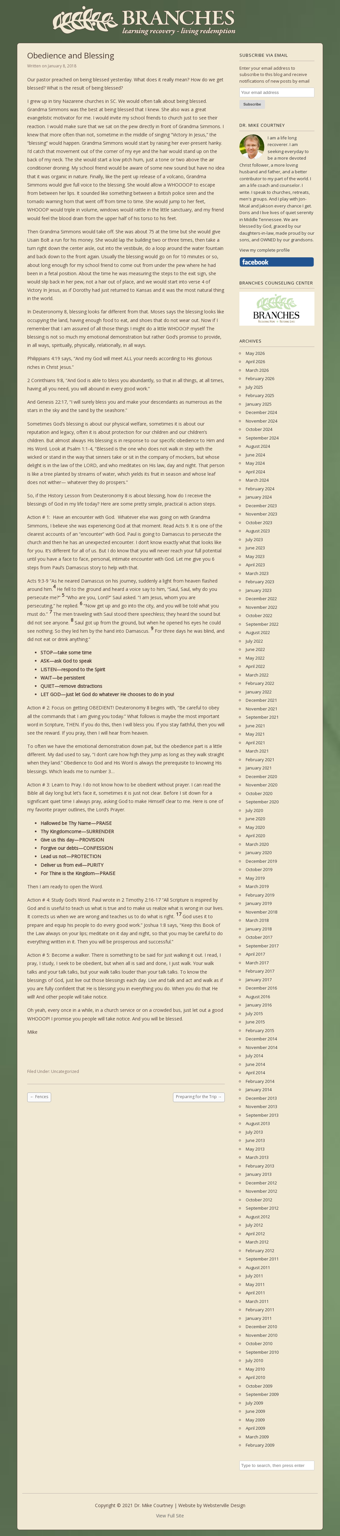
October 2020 (259, 793)
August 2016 (258, 997)
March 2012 (257, 1242)
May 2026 (255, 353)
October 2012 (259, 1200)
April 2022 (255, 666)
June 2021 (255, 726)
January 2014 (259, 1089)
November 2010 (261, 1335)
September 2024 (262, 438)
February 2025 (260, 395)
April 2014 (255, 1073)
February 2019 (260, 895)
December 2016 (261, 988)
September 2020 (262, 802)
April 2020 (255, 836)
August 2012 (258, 1217)
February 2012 (260, 1250)
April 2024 (255, 472)
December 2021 (261, 700)
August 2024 (258, 446)
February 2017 (260, 971)
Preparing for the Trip (199, 1096)
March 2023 (257, 573)
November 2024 (261, 421)
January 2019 (259, 903)
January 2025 (259, 404)
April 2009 (255, 1428)
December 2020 (261, 776)
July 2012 (254, 1225)
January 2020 (259, 852)
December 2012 (261, 1183)
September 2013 (262, 1115)
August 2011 (258, 1267)
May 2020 (255, 827)
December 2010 (261, 1327)
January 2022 (259, 692)
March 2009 (257, 1437)
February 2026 (260, 378)
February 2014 (260, 1081)
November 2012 (261, 1191)
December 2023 (261, 506)
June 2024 (255, 455)
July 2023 (254, 539)
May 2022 (255, 658)
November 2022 (261, 607)
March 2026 (257, 370)
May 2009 (255, 1420)
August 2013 (258, 1123)
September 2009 (262, 1394)
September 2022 (262, 624)
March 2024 (257, 480)
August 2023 (258, 531)
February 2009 (260, 1445)
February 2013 (260, 1166)
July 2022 (254, 641)
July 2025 (254, 387)
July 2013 (254, 1132)
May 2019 (255, 878)
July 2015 (254, 1013)
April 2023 (255, 565)
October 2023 (259, 522)
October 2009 (259, 1386)
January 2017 (259, 980)
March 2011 (257, 1301)
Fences (39, 1096)
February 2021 (260, 760)
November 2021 (261, 709)
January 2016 (259, 1005)
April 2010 (255, 1377)
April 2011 (255, 1293)
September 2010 (262, 1352)
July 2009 (254, 1403)
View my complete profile (264, 250)
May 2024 (255, 463)
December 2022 (261, 599)
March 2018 (257, 920)
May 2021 (255, 734)
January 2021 (259, 768)
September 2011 (262, 1259)
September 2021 (262, 717)
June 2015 (255, 1022)
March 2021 (257, 751)
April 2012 (255, 1234)
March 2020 (257, 844)
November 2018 (261, 912)
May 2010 (255, 1369)
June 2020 (255, 819)
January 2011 (259, 1318)
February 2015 (260, 1030)
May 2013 (255, 1149)
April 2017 (255, 954)
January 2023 (259, 590)
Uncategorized (65, 1071)
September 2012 (262, 1208)
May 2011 (255, 1284)
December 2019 (261, 861)
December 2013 (261, 1098)
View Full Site (170, 1515)
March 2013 (257, 1157)
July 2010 (254, 1360)
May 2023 (255, 556)
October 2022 (259, 615)
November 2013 (261, 1106)
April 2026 (255, 361)
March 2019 (257, 886)
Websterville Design (224, 1505)
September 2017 (262, 946)
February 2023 (260, 582)
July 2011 (254, 1276)
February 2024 (260, 489)
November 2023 (261, 514)
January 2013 (259, 1174)
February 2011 (260, 1310)
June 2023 (255, 548)
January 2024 (259, 497)
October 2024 (259, 429)
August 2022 (258, 632)
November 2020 (261, 785)
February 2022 (260, 683)
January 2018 (259, 929)
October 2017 (259, 937)
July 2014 (254, 1056)
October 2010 (259, 1343)
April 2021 (255, 743)
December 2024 (261, 412)
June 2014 (255, 1064)
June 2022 (255, 649)
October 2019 (259, 869)
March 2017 (257, 963)
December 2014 (261, 1039)
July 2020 (254, 810)
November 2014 (261, 1047)
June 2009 (255, 1411)
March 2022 (257, 675)
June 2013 (255, 1140)
